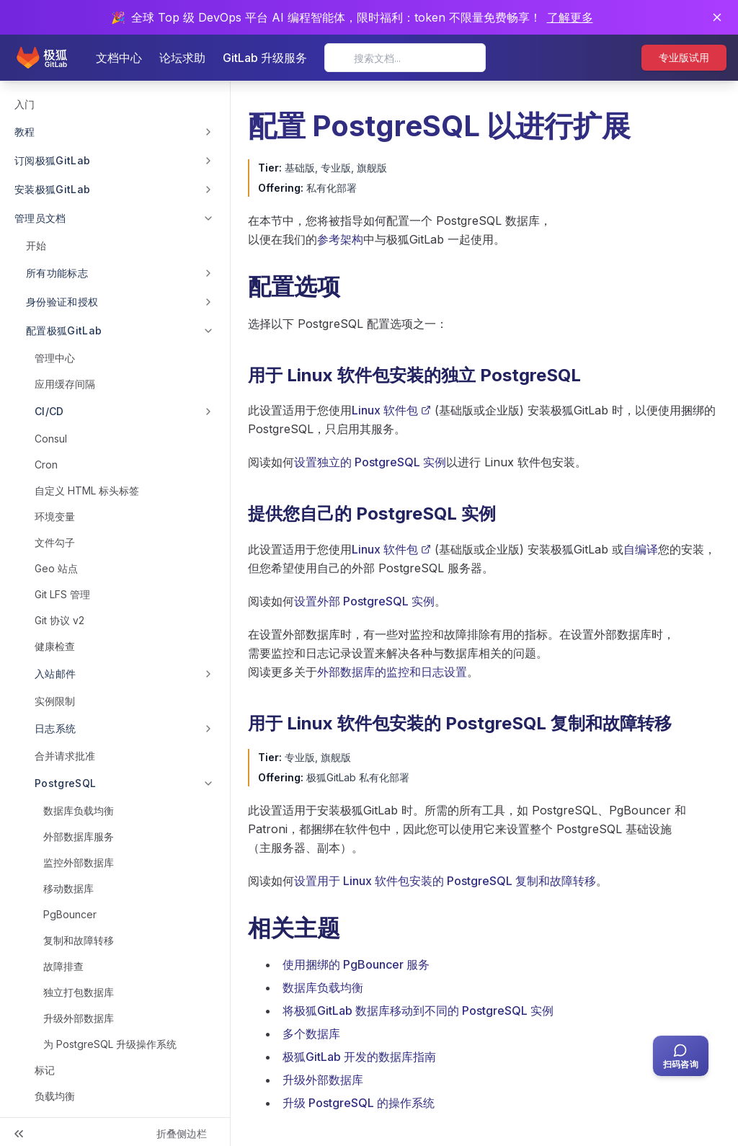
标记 (45, 1070)
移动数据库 (68, 888)
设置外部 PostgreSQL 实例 (364, 601)
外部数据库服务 (78, 836)
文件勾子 (55, 542)
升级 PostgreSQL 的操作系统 (359, 1103)
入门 (24, 104)
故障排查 (63, 966)
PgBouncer (70, 914)
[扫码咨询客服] (680, 1056)
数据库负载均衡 (78, 810)
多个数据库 (311, 1033)
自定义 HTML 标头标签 (87, 490)
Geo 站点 (56, 568)
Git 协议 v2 (59, 620)
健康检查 (55, 646)
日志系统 (55, 728)
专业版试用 (684, 57)
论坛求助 (182, 57)
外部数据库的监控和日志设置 (392, 672)
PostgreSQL (66, 783)
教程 (24, 131)
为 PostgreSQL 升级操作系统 (110, 1044)
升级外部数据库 (78, 1018)
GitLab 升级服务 (265, 57)
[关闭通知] (717, 17)
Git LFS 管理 (62, 594)
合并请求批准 (65, 756)
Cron (46, 464)
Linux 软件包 (391, 410)
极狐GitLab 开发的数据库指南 (359, 1056)
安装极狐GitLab (52, 189)
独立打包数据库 (78, 992)
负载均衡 (55, 1096)
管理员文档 (40, 218)
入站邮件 (55, 673)
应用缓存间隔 (65, 384)
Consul (51, 438)
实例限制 (55, 701)
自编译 (640, 549)
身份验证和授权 (62, 302)
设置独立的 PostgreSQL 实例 (370, 462)
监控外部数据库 (78, 862)
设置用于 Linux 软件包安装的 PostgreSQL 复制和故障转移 (445, 881)
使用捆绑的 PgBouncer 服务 (356, 964)
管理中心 (55, 358)
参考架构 (340, 239)
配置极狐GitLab (64, 330)
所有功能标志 (57, 273)
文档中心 (119, 57)
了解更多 (570, 17)
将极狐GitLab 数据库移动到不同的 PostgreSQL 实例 (418, 1010)
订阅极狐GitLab (52, 160)
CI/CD (49, 411)
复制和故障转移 (78, 940)
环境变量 (55, 516)
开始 (36, 245)
